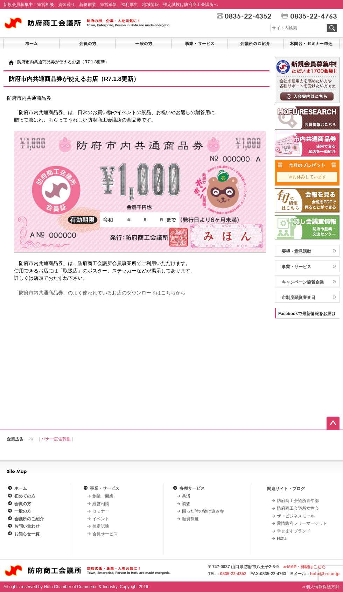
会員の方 (22, 503)
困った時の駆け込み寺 (203, 511)
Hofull (282, 538)
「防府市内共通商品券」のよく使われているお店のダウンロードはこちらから (100, 292)
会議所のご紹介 (29, 518)
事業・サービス (104, 488)
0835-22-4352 (233, 573)
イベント (100, 518)
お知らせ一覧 (27, 533)
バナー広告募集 (56, 439)
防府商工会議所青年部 (298, 500)
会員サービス (105, 533)
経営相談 (100, 503)
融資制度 (190, 518)
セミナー (100, 511)
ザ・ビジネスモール (296, 516)
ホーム (20, 488)
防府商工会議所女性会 (298, 508)
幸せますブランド (293, 531)
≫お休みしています (307, 176)
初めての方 (24, 496)
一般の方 (22, 511)
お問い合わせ (27, 526)
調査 (186, 503)
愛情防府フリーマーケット (302, 523)
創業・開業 (102, 496)
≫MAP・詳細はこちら (304, 566)
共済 (186, 496)
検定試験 (100, 526)
